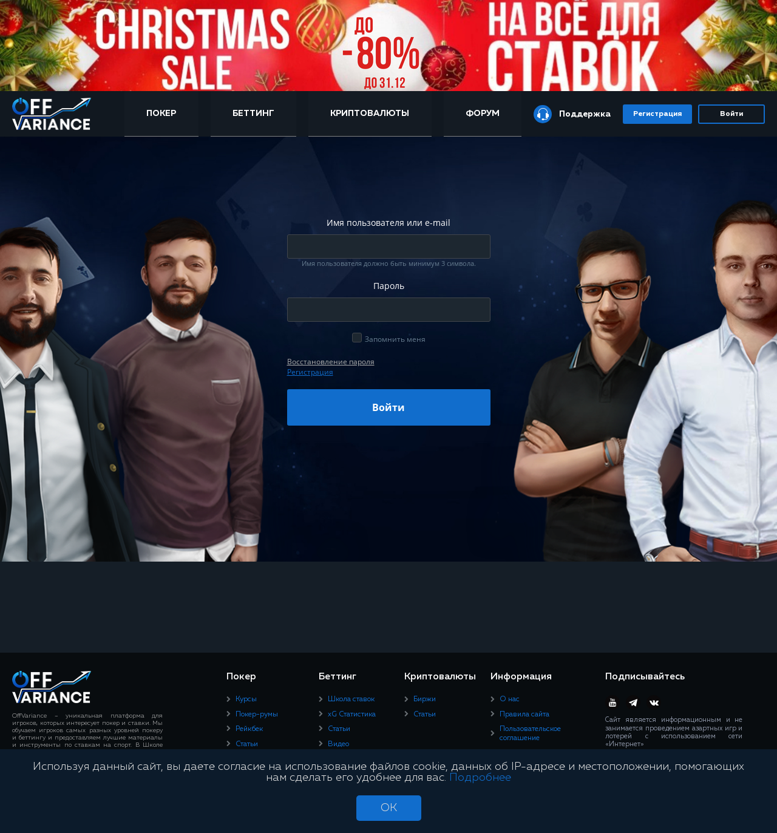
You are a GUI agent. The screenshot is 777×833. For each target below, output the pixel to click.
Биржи (424, 699)
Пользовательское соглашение (530, 733)
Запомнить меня (395, 339)
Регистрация (657, 114)
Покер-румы (257, 714)
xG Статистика (352, 714)
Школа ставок (351, 699)
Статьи (247, 744)
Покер (161, 113)
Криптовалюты (369, 113)
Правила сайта (524, 714)
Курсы (246, 699)
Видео (338, 744)
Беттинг (253, 113)
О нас (510, 699)
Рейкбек (249, 729)
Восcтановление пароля (331, 361)
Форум (483, 113)
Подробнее (480, 777)
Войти (731, 114)
